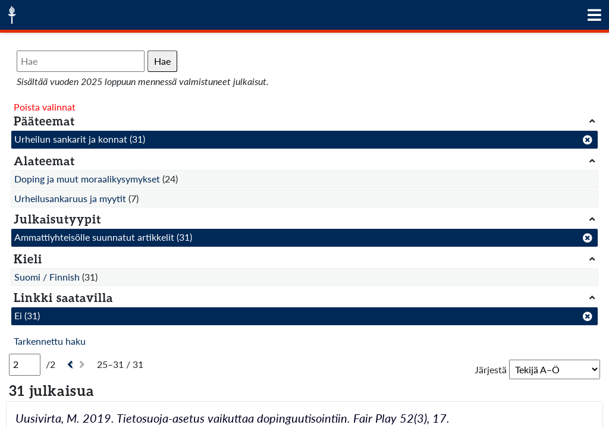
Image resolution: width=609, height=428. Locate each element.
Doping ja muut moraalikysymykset (87, 178)
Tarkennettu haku (50, 341)
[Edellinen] (68, 365)
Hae (162, 61)
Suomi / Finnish (47, 276)
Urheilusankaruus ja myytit (70, 198)
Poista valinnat (45, 106)
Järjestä (491, 369)
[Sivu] (24, 364)
